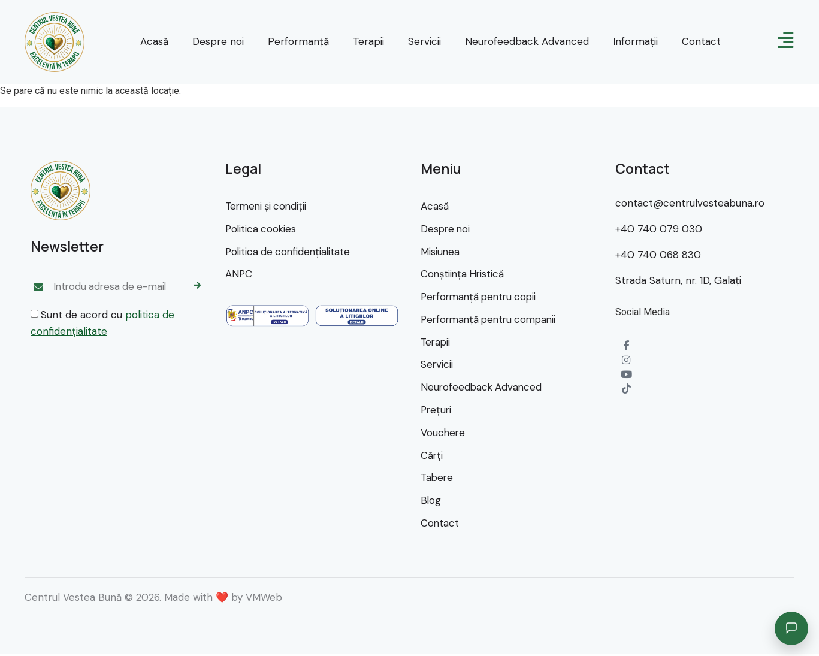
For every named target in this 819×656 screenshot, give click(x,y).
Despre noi (218, 41)
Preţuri (437, 411)
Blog (431, 502)
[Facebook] (626, 346)
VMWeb (264, 599)
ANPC (239, 274)
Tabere (438, 479)
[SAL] (267, 316)
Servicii (424, 41)
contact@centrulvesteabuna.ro (689, 203)
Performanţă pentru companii (492, 320)
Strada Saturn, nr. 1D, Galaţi (678, 280)
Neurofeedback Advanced (527, 41)
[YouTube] (626, 375)
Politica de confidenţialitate (289, 251)
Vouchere (443, 433)
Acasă (154, 41)
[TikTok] (626, 389)
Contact (701, 41)
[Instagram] (626, 360)
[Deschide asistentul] (791, 628)
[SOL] (357, 316)
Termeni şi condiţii (268, 206)
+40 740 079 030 (658, 228)
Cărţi (432, 456)
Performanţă (298, 41)
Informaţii (635, 41)
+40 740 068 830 (658, 254)
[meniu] (785, 40)
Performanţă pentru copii (481, 297)
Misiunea (440, 251)
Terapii (368, 41)
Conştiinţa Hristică (464, 274)
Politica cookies (261, 228)
